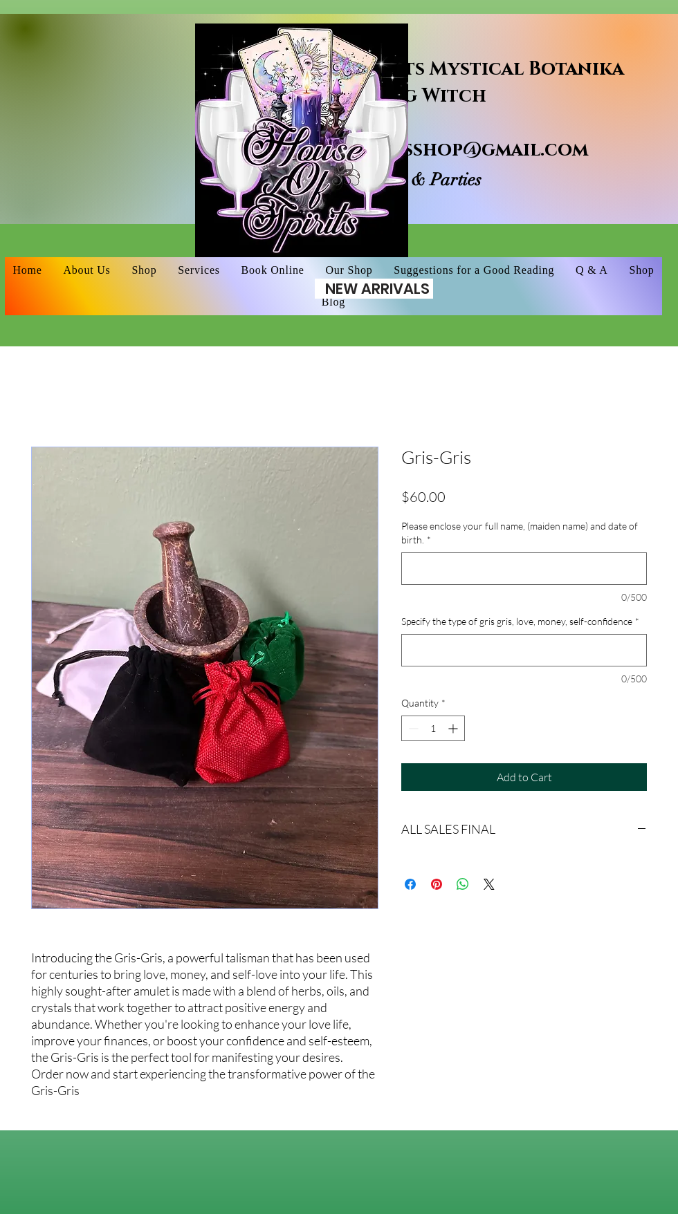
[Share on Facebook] (410, 884)
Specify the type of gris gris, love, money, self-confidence (520, 621)
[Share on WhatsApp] (463, 884)
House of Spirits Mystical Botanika (440, 69)
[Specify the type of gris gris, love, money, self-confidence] (524, 650)
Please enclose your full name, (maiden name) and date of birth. (519, 532)
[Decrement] (412, 728)
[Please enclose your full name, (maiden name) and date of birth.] (524, 569)
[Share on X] (489, 884)
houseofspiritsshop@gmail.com (422, 150)
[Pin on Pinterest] (436, 884)
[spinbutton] (433, 728)
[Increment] (454, 728)
